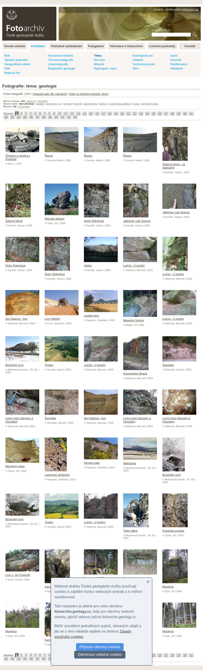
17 (103, 113)
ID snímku (24, 106)
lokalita (40, 103)
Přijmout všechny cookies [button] (99, 647)
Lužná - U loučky (140, 263)
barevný (31, 101)
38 (43, 117)
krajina (102, 103)
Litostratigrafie (58, 64)
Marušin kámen (61, 217)
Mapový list (12, 72)
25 (153, 113)
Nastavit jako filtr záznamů (50, 94)
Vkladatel (176, 68)
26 (159, 113)
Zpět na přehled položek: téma (88, 94)
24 (147, 113)
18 (109, 113)
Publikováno (178, 64)
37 (37, 117)
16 (97, 113)
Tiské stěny (135, 529)
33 (12, 117)
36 (31, 117)
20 (122, 113)
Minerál (99, 64)
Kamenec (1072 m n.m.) (101, 576)
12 (72, 113)
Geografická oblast (17, 64)
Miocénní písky (22, 464)
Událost (137, 60)
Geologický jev (142, 55)
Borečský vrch (22, 363)
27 (166, 113)
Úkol (135, 68)
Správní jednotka (16, 60)
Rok (7, 55)
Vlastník (175, 60)
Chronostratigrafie (60, 60)
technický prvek (149, 103)
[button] (148, 582)
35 (24, 117)
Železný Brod (18, 219)
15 (90, 113)
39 (50, 117)
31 (191, 113)
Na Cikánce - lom (22, 317)
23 (141, 113)
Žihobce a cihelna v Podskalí (22, 156)
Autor (174, 55)
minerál (78, 103)
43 (75, 117)
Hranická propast (175, 529)
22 (134, 113)
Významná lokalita (60, 55)
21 (128, 113)
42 (68, 117)
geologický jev (53, 103)
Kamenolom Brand (135, 371)
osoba (136, 103)
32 (6, 117)
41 (62, 117)
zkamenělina (90, 103)
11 (65, 113)
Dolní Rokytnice (96, 219)
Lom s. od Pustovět (22, 573)
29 (178, 113)
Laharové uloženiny (57, 473)
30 (185, 113)
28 (172, 113)
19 (116, 113)
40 (56, 117)
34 (18, 117)
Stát (7, 68)
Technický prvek (143, 64)
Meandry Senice (140, 318)
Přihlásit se (190, 10)
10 (59, 113)
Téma (97, 55)
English (51, 9)
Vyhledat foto (161, 30)
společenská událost (119, 103)
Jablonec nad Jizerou (136, 219)
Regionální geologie (62, 68)
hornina (67, 103)
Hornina (99, 60)
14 (84, 113)
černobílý (43, 101)
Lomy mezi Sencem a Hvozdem (22, 418)
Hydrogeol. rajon (105, 68)
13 (78, 113)
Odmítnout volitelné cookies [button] (100, 654)
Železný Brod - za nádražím (175, 164)
